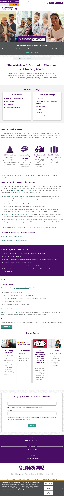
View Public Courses (32, 53)
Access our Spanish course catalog (11, 237)
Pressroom (38, 479)
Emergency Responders (43, 116)
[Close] (62, 488)
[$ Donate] (59, 4)
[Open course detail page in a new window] (10, 157)
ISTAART (39, 110)
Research (39, 113)
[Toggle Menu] (61, 8)
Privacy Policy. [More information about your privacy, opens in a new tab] (21, 489)
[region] (32, 488)
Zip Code (10, 410)
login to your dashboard (21, 289)
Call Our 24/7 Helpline (28, 1)
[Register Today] (8, 362)
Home (14, 59)
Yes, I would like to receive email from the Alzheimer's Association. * (26, 407)
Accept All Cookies (48, 492)
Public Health (40, 107)
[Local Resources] (32, 457)
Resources (29, 59)
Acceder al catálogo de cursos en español (14, 241)
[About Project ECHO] (40, 362)
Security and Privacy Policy (18, 479)
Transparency (46, 479)
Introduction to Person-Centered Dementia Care (19, 197)
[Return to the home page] (10, 8)
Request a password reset (9, 313)
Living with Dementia (13, 108)
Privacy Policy (26, 419)
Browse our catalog (10, 254)
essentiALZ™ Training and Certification (15, 215)
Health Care (40, 99)
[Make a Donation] (32, 440)
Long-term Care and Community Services (46, 103)
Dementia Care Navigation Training (14, 220)
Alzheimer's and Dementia (14, 99)
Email (9, 400)
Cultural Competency (10, 210)
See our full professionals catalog (21, 191)
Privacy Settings (48, 483)
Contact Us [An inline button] (6, 327)
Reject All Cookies (48, 487)
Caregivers (9, 105)
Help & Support (21, 59)
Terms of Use (30, 479)
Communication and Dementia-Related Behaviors (19, 205)
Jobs (7, 479)
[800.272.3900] (32, 449)
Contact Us (55, 479)
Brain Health (10, 102)
